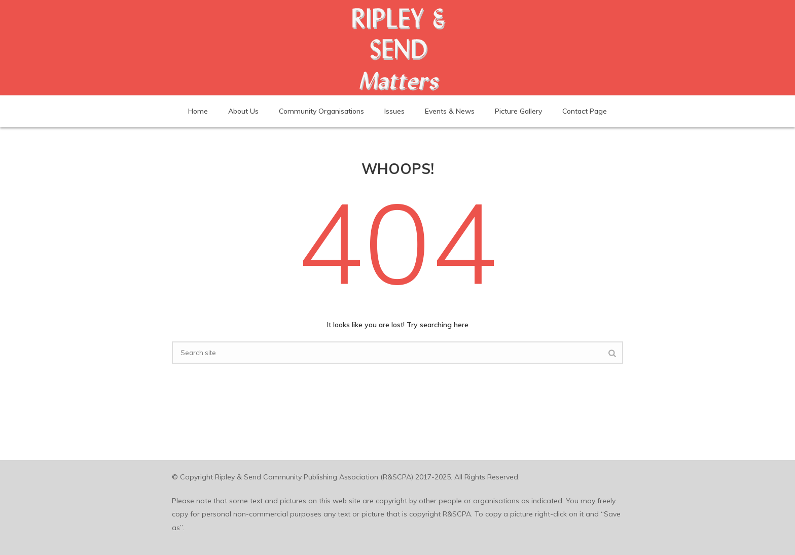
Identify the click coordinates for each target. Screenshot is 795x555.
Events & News (450, 111)
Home (198, 111)
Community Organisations (321, 111)
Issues (394, 111)
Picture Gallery (518, 111)
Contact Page (584, 111)
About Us (243, 111)
